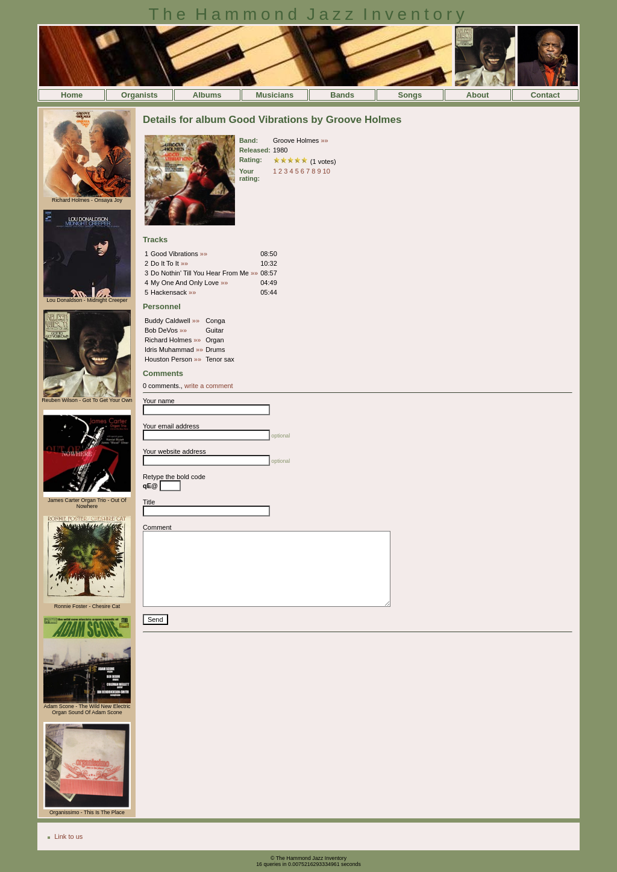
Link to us (68, 836)
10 (326, 171)
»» (324, 140)
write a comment (208, 385)
